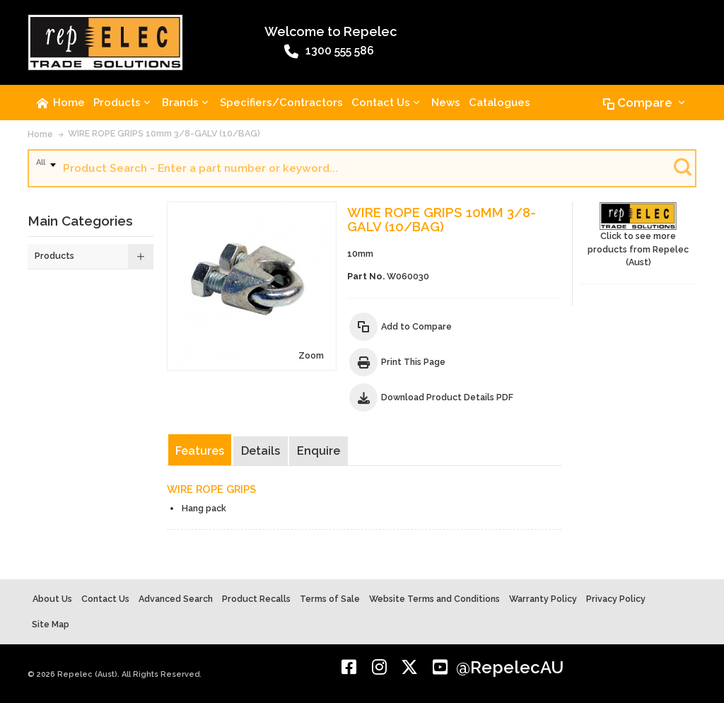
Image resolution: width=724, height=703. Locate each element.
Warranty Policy (543, 598)
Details (260, 451)
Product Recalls (256, 598)
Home (40, 134)
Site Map (50, 624)
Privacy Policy (616, 598)
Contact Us (105, 598)
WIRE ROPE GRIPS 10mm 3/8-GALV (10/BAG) (164, 133)
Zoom (311, 355)
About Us (52, 598)
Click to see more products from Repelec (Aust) (638, 235)
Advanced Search (176, 598)
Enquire (318, 451)
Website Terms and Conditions (434, 598)
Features (199, 451)
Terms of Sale (330, 598)
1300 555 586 (329, 52)
